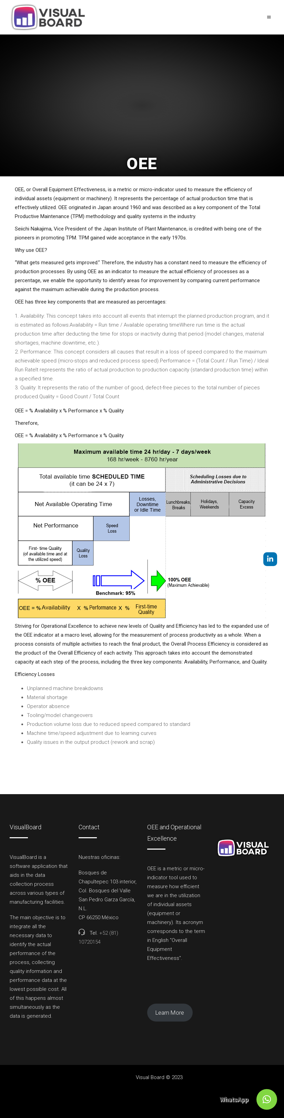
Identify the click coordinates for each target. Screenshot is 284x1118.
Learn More (169, 1012)
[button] (266, 1099)
